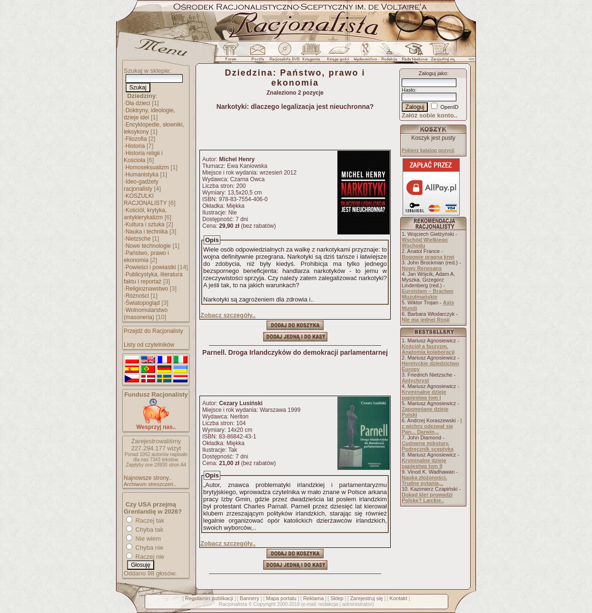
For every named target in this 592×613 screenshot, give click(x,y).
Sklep (337, 598)
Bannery (249, 598)
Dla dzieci (138, 103)
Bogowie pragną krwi (428, 257)
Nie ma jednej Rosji (426, 319)
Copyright (264, 604)
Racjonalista (232, 604)
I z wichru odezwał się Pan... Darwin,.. (432, 426)
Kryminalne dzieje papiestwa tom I (424, 394)
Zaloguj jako (433, 73)
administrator (357, 604)
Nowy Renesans (422, 268)
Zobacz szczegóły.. (228, 315)
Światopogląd (143, 303)
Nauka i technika (147, 231)
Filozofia (136, 139)
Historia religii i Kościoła (143, 157)
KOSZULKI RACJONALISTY (145, 199)
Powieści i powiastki (151, 267)
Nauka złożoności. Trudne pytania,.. (424, 480)
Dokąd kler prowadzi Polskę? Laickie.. (427, 497)
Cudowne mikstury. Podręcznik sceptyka (428, 446)
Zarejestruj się (366, 598)
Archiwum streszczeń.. (150, 484)
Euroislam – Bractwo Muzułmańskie (428, 294)
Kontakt (398, 598)
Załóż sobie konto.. (429, 115)
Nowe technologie (148, 246)
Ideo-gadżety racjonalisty (141, 185)
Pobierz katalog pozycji (428, 150)
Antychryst (415, 380)
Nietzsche (138, 238)
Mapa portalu (281, 598)
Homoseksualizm (147, 167)
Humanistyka (142, 174)
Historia (135, 146)
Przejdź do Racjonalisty (153, 331)
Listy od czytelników (149, 344)
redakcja (328, 604)
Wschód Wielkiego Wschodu (425, 242)
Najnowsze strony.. (147, 478)
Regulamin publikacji (209, 598)
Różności (137, 295)
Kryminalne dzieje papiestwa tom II (424, 463)
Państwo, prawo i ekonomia (146, 256)
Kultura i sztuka (145, 224)
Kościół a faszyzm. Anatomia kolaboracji (428, 349)
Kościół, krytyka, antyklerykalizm (145, 214)
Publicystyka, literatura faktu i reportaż (153, 278)
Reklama (313, 598)
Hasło (408, 90)
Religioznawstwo (147, 288)
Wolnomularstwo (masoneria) (146, 314)
